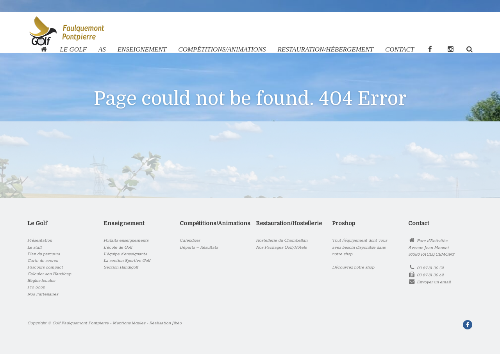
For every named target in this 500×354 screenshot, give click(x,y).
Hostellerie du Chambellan (281, 240)
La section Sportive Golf (127, 260)
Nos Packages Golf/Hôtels (281, 247)
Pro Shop (36, 287)
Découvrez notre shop (353, 267)
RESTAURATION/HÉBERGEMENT (325, 49)
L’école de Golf (118, 247)
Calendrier (190, 240)
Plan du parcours (43, 254)
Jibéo (177, 323)
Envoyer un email (434, 282)
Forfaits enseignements (126, 240)
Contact (399, 49)
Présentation (39, 240)
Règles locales (41, 280)
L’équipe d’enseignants (125, 254)
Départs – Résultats (199, 247)
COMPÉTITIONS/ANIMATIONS (222, 49)
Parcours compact (45, 267)
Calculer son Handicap (49, 274)
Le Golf (73, 49)
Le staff (34, 247)
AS (102, 49)
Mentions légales (128, 323)
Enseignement (142, 49)
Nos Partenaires (42, 294)
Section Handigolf (121, 267)
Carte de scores (42, 260)
